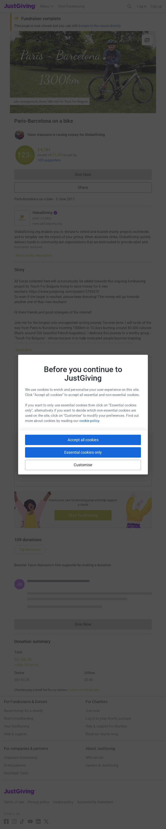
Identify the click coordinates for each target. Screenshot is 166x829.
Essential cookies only (83, 452)
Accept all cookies (83, 440)
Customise (83, 465)
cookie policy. (89, 421)
